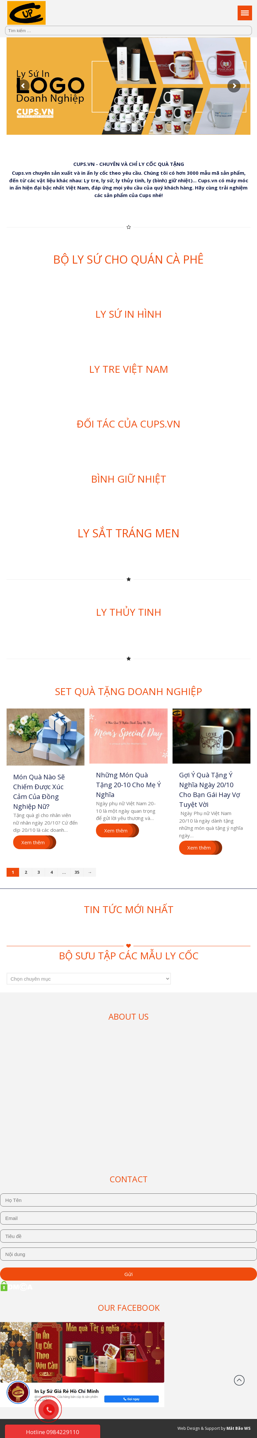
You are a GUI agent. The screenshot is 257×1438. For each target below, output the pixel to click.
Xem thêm (33, 842)
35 (77, 872)
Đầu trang (239, 1380)
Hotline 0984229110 (52, 1432)
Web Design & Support (198, 1428)
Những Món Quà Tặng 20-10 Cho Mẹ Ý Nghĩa (128, 784)
